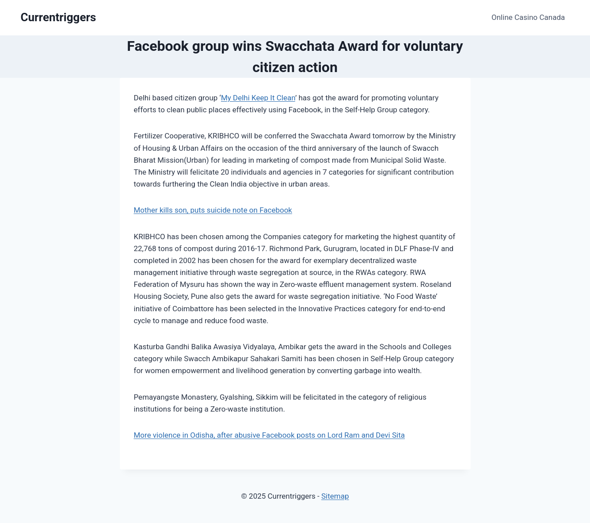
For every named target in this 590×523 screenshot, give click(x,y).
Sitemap (335, 496)
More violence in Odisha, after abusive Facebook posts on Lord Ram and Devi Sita (269, 435)
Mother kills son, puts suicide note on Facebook (213, 210)
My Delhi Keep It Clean (258, 97)
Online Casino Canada (528, 17)
